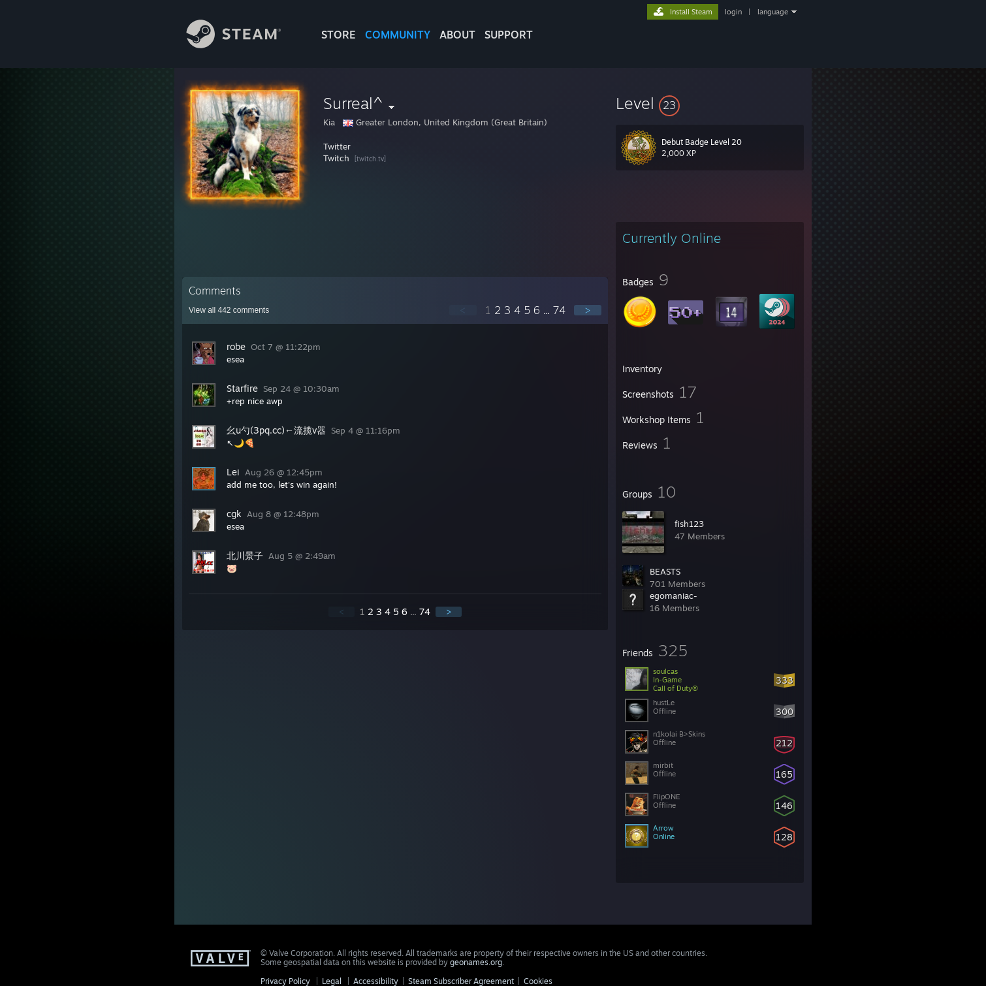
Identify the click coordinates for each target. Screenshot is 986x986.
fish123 (689, 523)
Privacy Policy (285, 981)
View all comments (229, 310)
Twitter (337, 146)
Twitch (336, 158)
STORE (338, 34)
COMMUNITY (397, 34)
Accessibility (375, 981)
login (733, 11)
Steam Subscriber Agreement (461, 981)
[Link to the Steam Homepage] (243, 44)
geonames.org (476, 962)
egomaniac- (673, 595)
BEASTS (665, 571)
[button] (710, 103)
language (772, 11)
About (457, 34)
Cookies (538, 981)
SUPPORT (509, 34)
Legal (332, 981)
